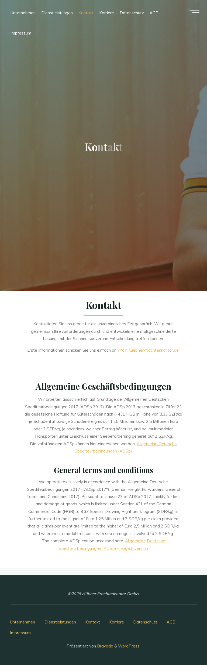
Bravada (104, 646)
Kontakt (92, 622)
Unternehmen (22, 622)
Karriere (116, 622)
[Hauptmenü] (194, 13)
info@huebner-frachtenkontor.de (148, 350)
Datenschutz (145, 622)
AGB (171, 622)
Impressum (20, 632)
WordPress (129, 646)
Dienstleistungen (60, 622)
